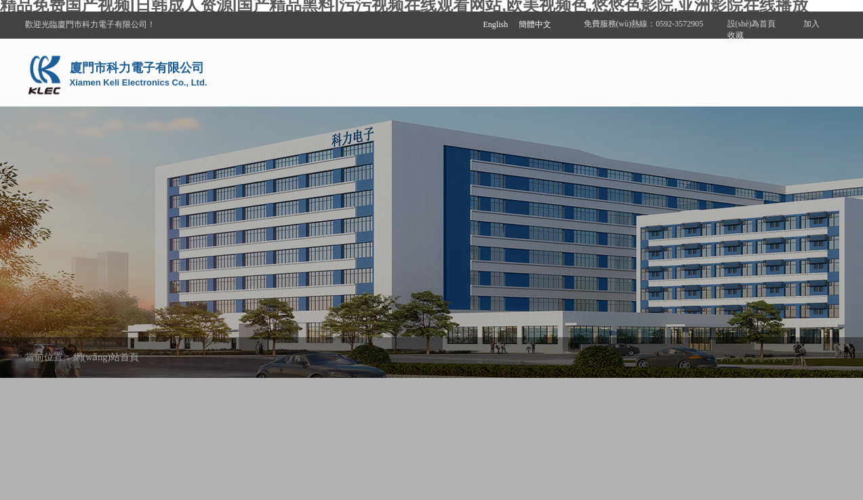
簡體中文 (535, 24)
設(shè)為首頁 (751, 23)
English (495, 24)
